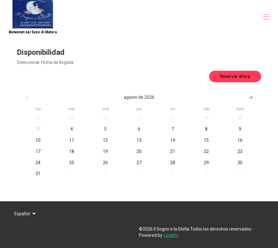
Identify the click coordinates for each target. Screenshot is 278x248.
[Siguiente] (250, 97)
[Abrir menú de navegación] (266, 16)
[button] (38, 118)
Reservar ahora (235, 76)
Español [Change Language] (25, 214)
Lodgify (171, 235)
